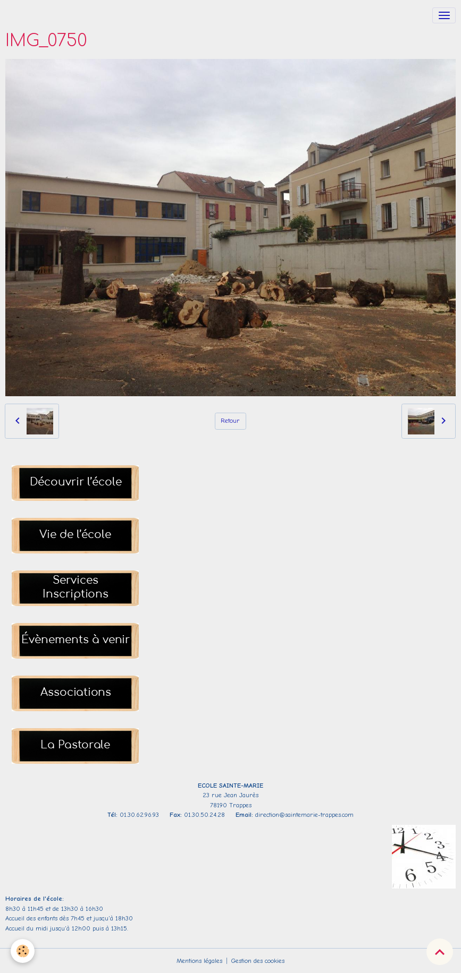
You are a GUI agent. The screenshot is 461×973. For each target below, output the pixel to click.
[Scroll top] (439, 951)
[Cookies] (23, 951)
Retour (230, 420)
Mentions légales (199, 961)
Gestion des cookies (257, 961)
